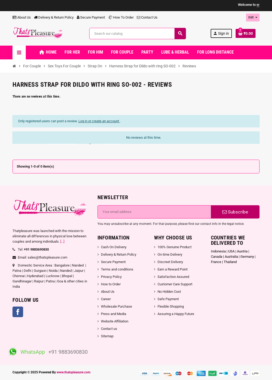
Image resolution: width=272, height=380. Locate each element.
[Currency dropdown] (253, 17)
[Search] (137, 33)
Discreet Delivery (170, 262)
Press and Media (113, 314)
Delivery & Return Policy (54, 17)
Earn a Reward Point (173, 269)
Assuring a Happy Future (176, 314)
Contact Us (147, 17)
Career (106, 299)
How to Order (111, 284)
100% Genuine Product (175, 247)
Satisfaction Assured (173, 277)
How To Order (121, 17)
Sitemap (107, 336)
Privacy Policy (111, 277)
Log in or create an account (99, 121)
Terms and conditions (117, 269)
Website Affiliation (114, 321)
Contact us (109, 329)
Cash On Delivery (113, 247)
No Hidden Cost (169, 292)
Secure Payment (91, 17)
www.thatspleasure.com (73, 372)
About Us (21, 17)
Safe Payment (168, 299)
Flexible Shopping (171, 306)
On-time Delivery (170, 254)
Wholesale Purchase (116, 306)
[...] (62, 241)
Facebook (17, 312)
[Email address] (154, 212)
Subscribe (235, 212)
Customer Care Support (175, 284)
